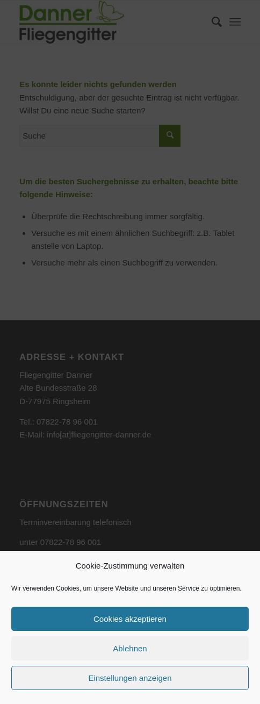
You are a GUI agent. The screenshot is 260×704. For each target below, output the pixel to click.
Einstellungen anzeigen (129, 678)
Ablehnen (130, 648)
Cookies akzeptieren (130, 618)
